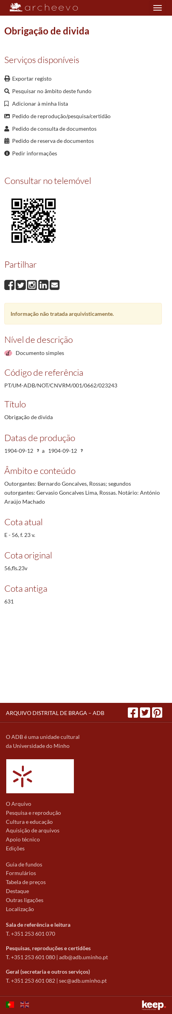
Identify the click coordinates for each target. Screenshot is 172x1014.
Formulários (21, 873)
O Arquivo (18, 803)
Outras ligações (24, 900)
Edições (15, 848)
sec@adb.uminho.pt (83, 980)
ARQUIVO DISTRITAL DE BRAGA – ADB (55, 713)
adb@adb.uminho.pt (83, 957)
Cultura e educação (29, 821)
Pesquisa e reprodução (33, 812)
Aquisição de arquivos (32, 830)
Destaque (17, 891)
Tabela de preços (26, 882)
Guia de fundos (24, 864)
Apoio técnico (23, 839)
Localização (20, 909)
